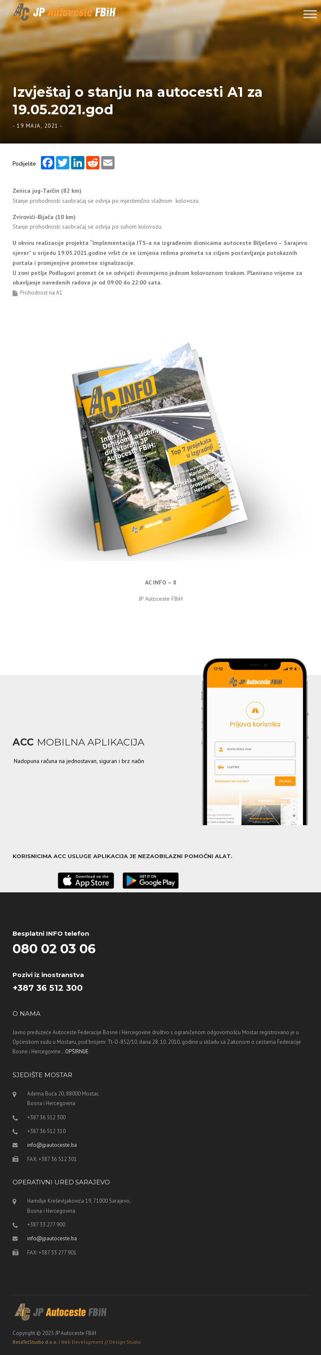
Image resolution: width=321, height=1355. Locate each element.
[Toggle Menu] (310, 14)
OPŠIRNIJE (77, 1051)
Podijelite (24, 163)
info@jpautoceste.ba (52, 1144)
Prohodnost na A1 (41, 292)
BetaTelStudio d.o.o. (77, 1342)
